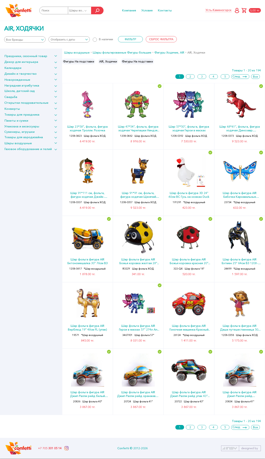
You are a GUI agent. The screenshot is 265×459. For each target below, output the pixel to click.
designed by (249, 448)
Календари (12, 68)
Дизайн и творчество (20, 74)
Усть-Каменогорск (218, 10)
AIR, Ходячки (108, 61)
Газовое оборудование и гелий (28, 149)
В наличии (103, 39)
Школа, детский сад (19, 91)
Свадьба (10, 97)
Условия (147, 10)
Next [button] (261, 61)
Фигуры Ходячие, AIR (169, 52)
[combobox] (25, 39)
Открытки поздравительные (26, 103)
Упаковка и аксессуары (21, 126)
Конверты (12, 109)
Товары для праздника (21, 114)
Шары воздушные (18, 143)
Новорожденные (17, 80)
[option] (78, 61)
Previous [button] (65, 61)
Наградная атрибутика (21, 85)
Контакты (165, 10)
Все (255, 76)
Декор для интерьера (21, 62)
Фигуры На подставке (78, 61)
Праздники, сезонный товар (25, 56)
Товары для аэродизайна (23, 137)
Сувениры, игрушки (19, 132)
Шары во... (78, 10)
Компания (129, 10)
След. (236, 76)
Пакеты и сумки (16, 120)
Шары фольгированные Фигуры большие (122, 52)
